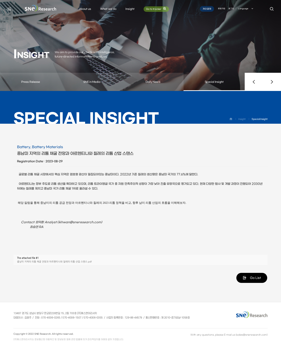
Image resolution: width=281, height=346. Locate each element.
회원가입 (221, 9)
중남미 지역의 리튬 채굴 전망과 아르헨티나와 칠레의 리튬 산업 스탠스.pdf (54, 262)
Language (246, 9)
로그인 (231, 9)
